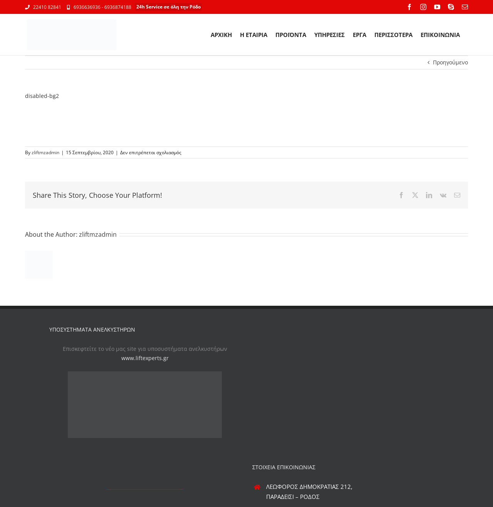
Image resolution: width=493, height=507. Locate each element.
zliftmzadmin (45, 152)
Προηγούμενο (450, 62)
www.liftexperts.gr (145, 358)
